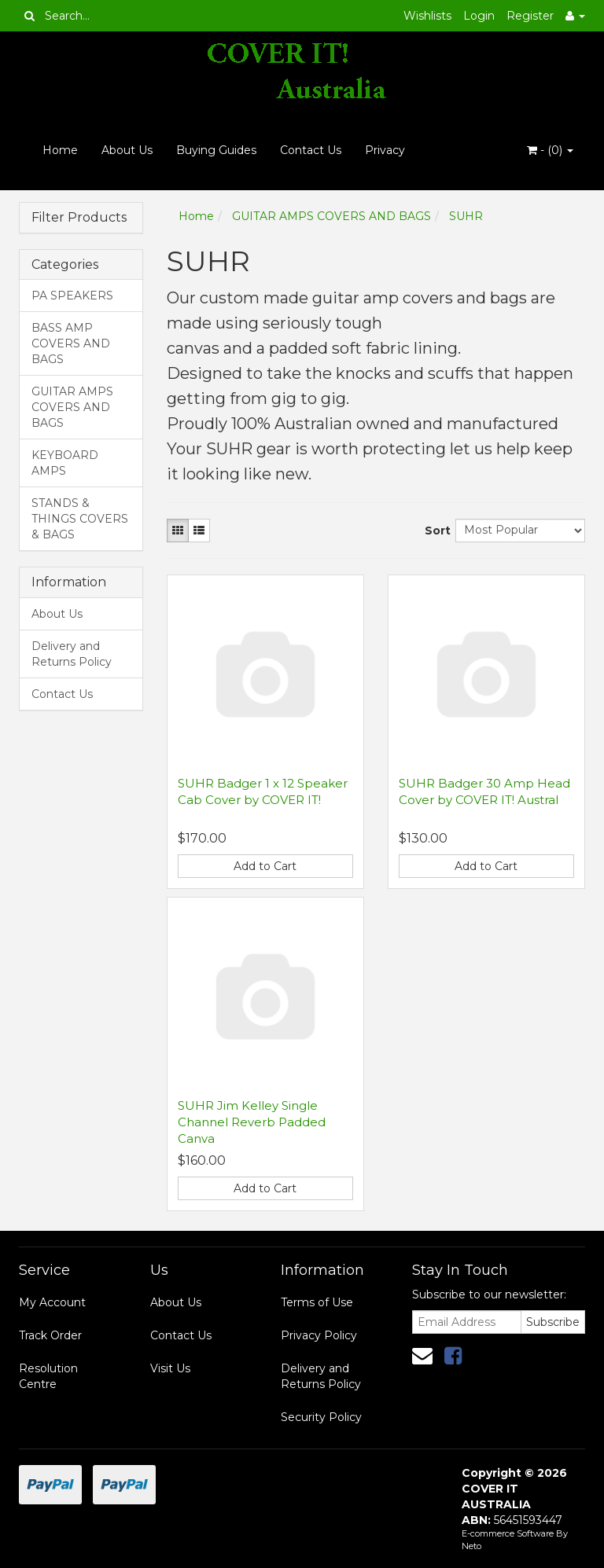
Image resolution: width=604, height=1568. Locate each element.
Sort (434, 530)
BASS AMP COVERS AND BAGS (70, 343)
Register (530, 16)
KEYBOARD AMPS (64, 463)
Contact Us (310, 150)
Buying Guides (216, 150)
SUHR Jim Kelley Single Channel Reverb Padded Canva (252, 1122)
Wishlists (427, 16)
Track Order (50, 1335)
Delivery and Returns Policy (71, 654)
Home (60, 150)
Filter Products (79, 218)
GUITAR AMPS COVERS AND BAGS (72, 407)
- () (550, 150)
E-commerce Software (508, 1533)
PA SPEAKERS (72, 295)
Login (479, 16)
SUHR (466, 216)
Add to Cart (265, 866)
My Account (52, 1302)
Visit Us (170, 1368)
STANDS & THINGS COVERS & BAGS (79, 519)
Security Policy (321, 1417)
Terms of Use (317, 1302)
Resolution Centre (48, 1376)
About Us (127, 150)
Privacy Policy (319, 1335)
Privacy (385, 150)
